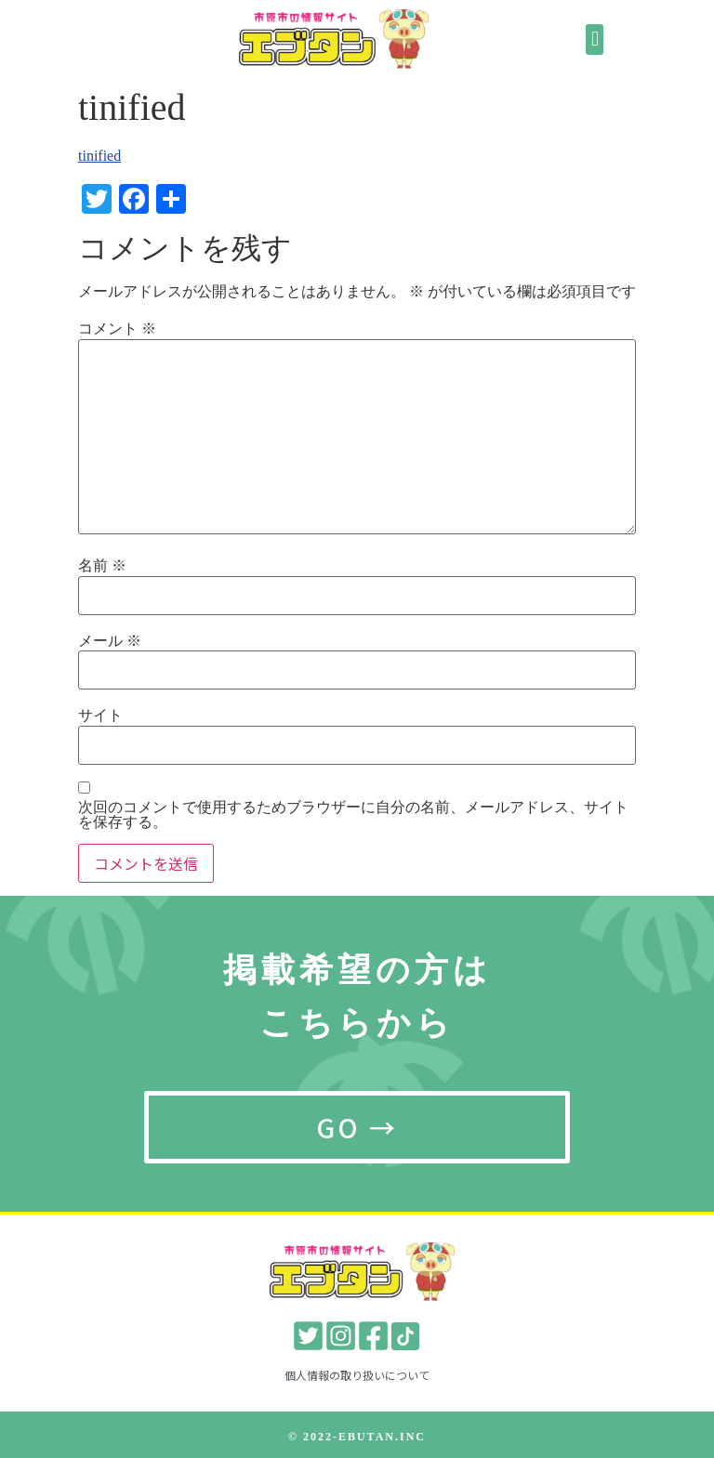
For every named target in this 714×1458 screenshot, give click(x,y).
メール (109, 641)
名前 (102, 565)
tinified (99, 156)
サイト (100, 715)
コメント (117, 329)
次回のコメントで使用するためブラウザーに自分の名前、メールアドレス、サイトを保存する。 (353, 815)
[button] (594, 39)
